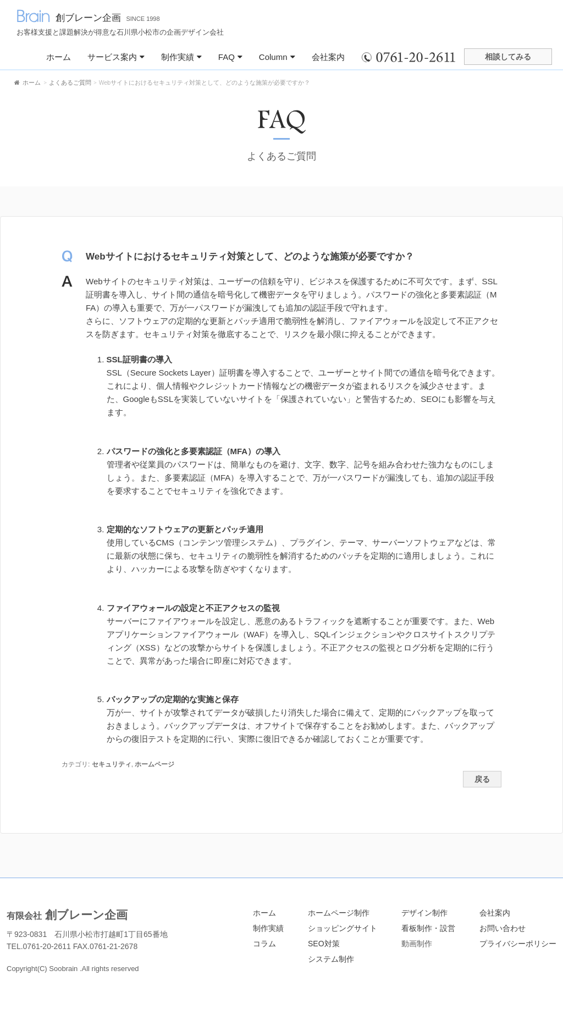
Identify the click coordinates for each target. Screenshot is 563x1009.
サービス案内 (116, 57)
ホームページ (154, 764)
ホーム (58, 57)
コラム (264, 943)
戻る (482, 779)
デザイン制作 (424, 912)
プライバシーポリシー (517, 943)
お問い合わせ (502, 928)
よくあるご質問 (281, 156)
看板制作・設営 (428, 928)
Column (277, 57)
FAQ (230, 57)
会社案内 (328, 57)
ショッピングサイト (342, 928)
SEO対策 (324, 943)
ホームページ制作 (338, 912)
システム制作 (331, 959)
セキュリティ (111, 764)
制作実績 (181, 57)
